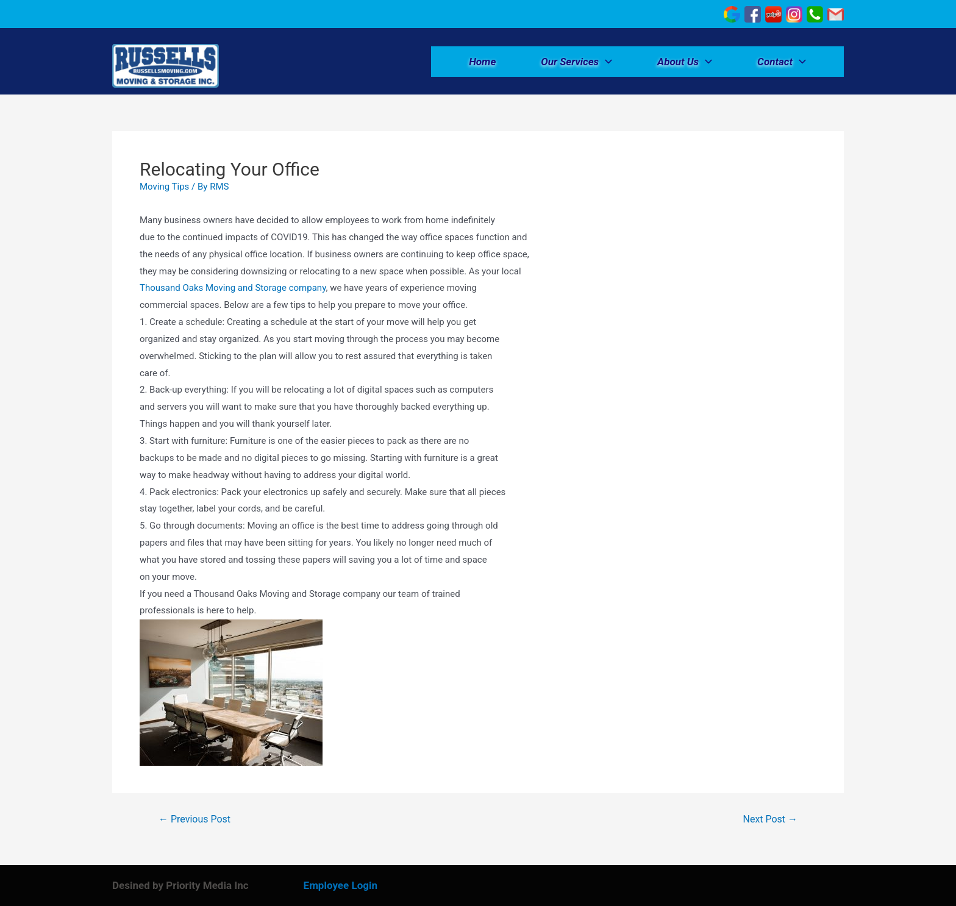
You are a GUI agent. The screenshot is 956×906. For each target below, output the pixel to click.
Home (482, 61)
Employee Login (340, 885)
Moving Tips (164, 186)
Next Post (770, 819)
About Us (684, 61)
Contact (781, 61)
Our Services (576, 61)
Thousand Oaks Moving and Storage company (233, 287)
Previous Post (194, 819)
